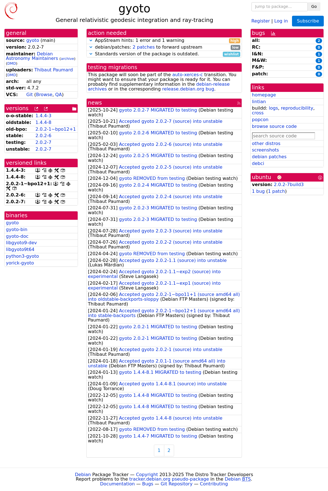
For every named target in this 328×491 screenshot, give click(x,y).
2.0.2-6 (43, 135)
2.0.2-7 (43, 142)
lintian (259, 101)
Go (314, 6)
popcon (260, 119)
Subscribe (308, 21)
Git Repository (176, 484)
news (95, 102)
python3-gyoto (22, 256)
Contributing (214, 484)
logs (273, 108)
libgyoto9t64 (20, 249)
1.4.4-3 (43, 115)
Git (29, 94)
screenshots (265, 150)
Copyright (147, 474)
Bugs (147, 484)
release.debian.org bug (188, 89)
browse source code (274, 126)
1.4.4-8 (43, 122)
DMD (11, 63)
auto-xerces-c (187, 74)
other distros (266, 143)
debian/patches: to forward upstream (164, 47)
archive (67, 58)
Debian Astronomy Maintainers (32, 56)
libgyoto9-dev (21, 242)
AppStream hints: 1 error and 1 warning (164, 40)
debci (258, 163)
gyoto (32, 40)
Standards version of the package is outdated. (164, 54)
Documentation (117, 484)
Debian (83, 474)
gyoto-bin (16, 229)
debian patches (269, 156)
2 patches (143, 47)
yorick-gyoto (20, 263)
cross (258, 113)
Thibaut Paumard (53, 70)
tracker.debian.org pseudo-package (169, 479)
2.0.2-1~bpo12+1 (55, 129)
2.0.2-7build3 (289, 184)
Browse (44, 94)
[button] (90, 40)
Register (260, 20)
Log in (281, 20)
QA (58, 94)
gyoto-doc (17, 236)
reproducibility (297, 108)
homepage (264, 95)
